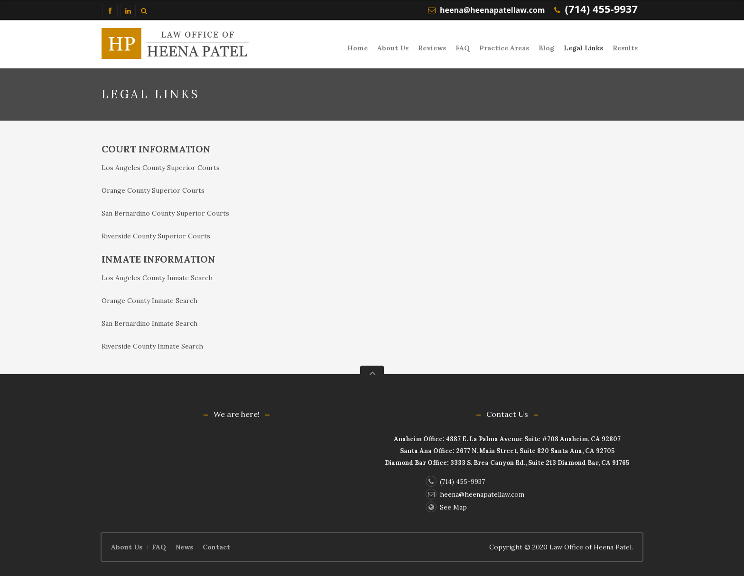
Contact (216, 547)
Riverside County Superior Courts (156, 236)
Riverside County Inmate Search (152, 346)
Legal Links (583, 48)
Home (357, 48)
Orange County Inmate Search (149, 300)
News (184, 547)
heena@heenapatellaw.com (492, 10)
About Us (393, 48)
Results (625, 48)
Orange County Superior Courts (153, 190)
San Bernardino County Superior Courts (165, 213)
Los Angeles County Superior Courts (161, 167)
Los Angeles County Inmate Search (157, 278)
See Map (446, 507)
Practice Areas (504, 48)
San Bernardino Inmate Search (149, 323)
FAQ (463, 48)
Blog (546, 48)
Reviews (432, 48)
